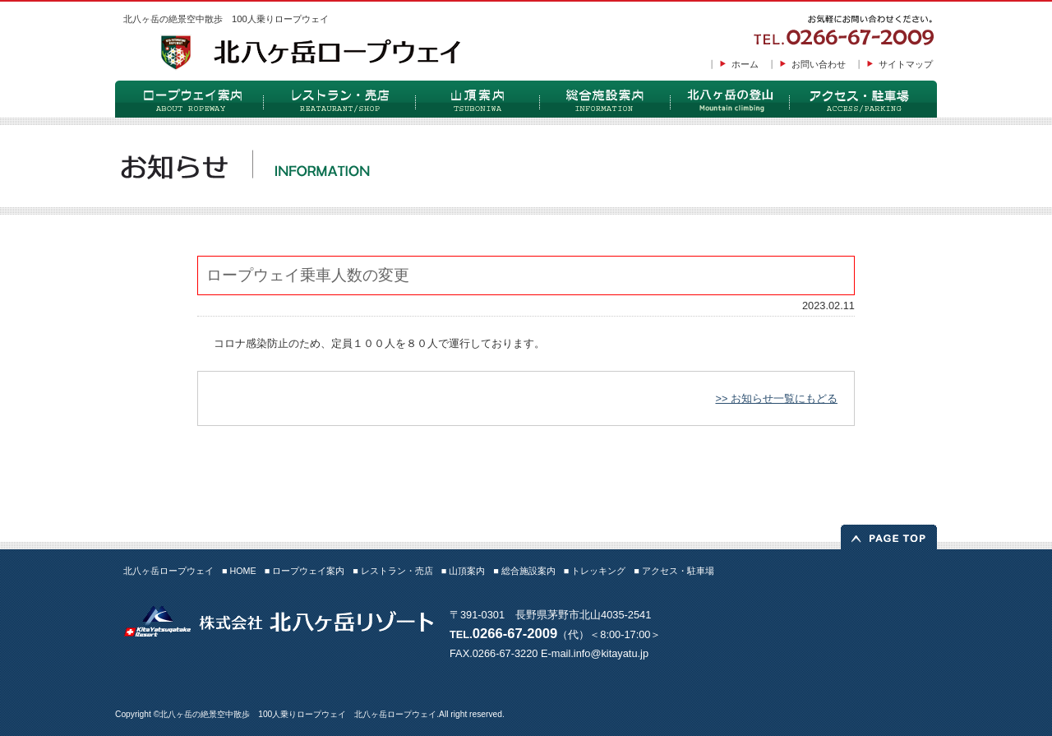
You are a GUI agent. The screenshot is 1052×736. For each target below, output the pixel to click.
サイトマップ (906, 64)
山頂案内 (476, 99)
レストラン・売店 (339, 99)
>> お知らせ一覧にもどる (776, 398)
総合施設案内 (604, 99)
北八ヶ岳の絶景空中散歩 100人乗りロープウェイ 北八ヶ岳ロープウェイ (297, 714)
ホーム (745, 64)
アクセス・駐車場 (863, 99)
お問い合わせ (818, 64)
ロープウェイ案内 (189, 99)
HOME (242, 571)
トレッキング (729, 99)
